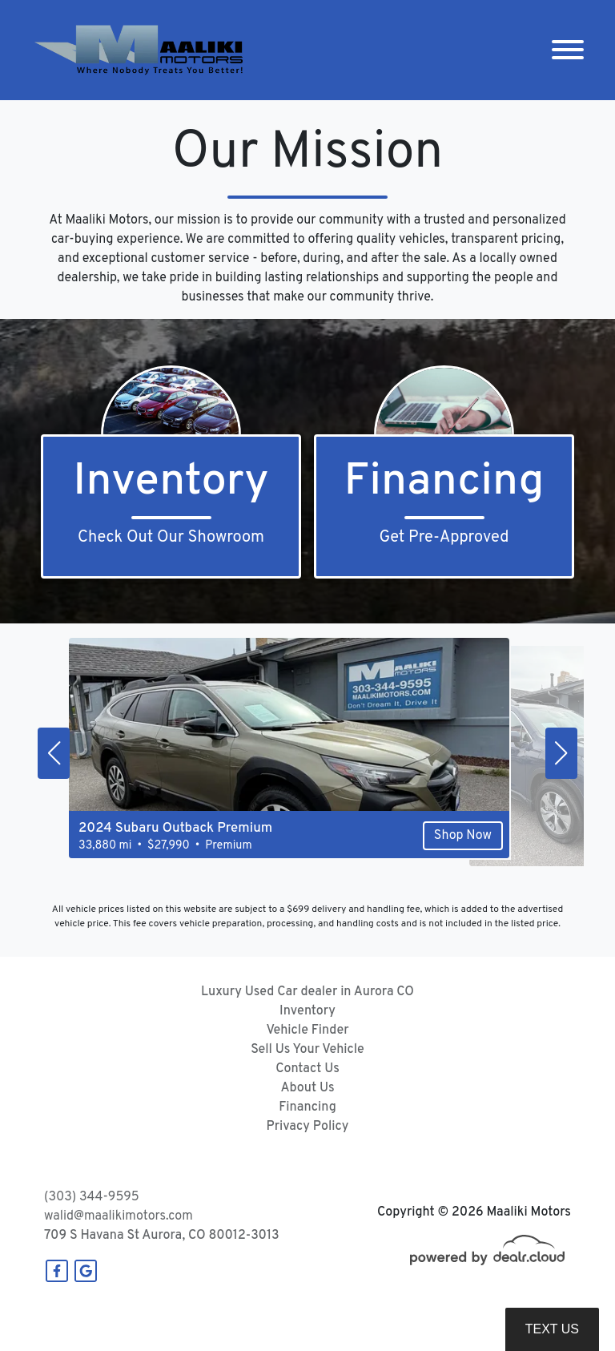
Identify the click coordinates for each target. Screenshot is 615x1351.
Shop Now (419, 853)
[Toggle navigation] (568, 50)
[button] (54, 753)
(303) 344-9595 (91, 1197)
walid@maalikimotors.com (118, 1216)
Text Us (552, 1329)
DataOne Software (291, 1323)
